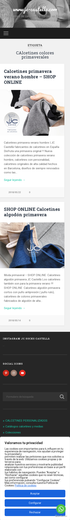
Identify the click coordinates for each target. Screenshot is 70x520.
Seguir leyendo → (14, 180)
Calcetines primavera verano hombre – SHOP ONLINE (30, 76)
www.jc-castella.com (35, 9)
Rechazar (35, 512)
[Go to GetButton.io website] (61, 516)
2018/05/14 (14, 320)
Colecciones (13, 433)
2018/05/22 (14, 192)
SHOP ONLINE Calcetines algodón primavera (32, 212)
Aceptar (35, 493)
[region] (35, 478)
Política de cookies (25, 485)
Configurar (35, 502)
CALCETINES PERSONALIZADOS (26, 421)
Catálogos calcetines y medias (24, 427)
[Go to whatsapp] (61, 509)
